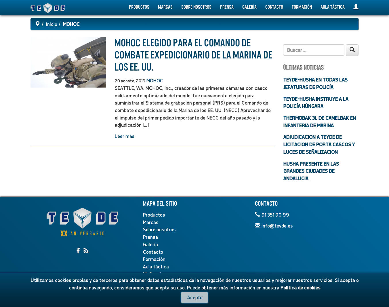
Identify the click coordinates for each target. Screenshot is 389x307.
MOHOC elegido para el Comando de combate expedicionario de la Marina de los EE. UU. (193, 55)
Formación (302, 7)
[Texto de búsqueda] (314, 50)
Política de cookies (153, 300)
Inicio (51, 24)
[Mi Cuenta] (356, 7)
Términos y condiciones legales (210, 300)
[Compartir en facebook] (78, 251)
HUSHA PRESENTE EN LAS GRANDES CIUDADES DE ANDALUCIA (311, 171)
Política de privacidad (107, 300)
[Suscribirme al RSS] (86, 251)
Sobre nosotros (196, 7)
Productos (139, 7)
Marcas (165, 7)
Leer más (124, 136)
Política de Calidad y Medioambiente (285, 300)
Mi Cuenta (153, 274)
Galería (249, 7)
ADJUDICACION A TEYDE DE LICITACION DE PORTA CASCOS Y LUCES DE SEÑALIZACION (319, 144)
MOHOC (154, 80)
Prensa (227, 7)
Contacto (274, 7)
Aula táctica (333, 7)
